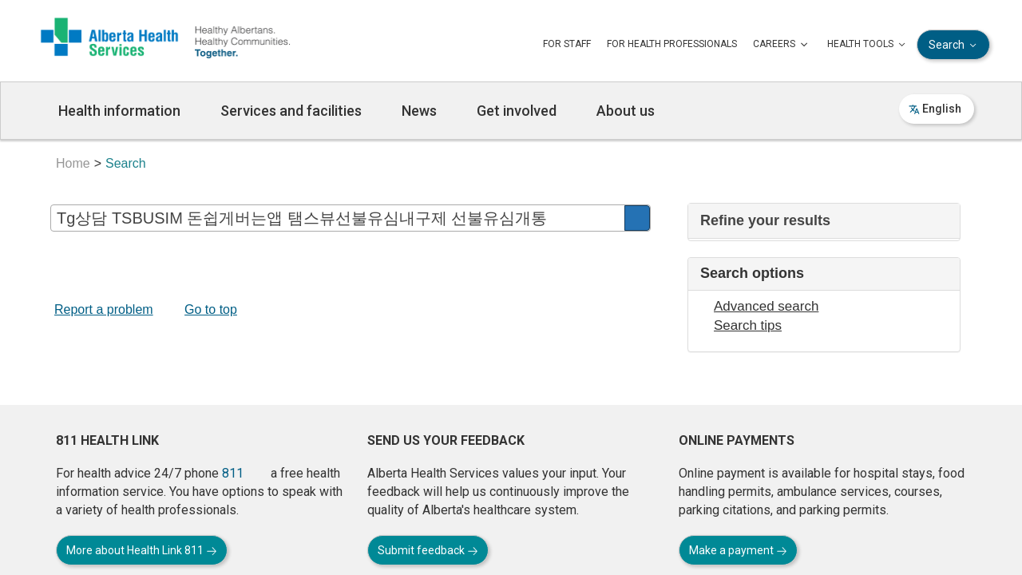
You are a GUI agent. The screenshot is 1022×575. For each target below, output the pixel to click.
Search (954, 45)
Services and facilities (291, 110)
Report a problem (103, 309)
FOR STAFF (567, 44)
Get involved (517, 110)
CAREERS (782, 44)
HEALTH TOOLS (868, 44)
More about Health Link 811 (141, 550)
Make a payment (738, 550)
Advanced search (766, 306)
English (935, 108)
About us (625, 110)
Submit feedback (428, 550)
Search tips (748, 325)
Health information (119, 110)
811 (233, 473)
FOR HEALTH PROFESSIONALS (672, 44)
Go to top (210, 309)
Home (73, 163)
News (419, 110)
